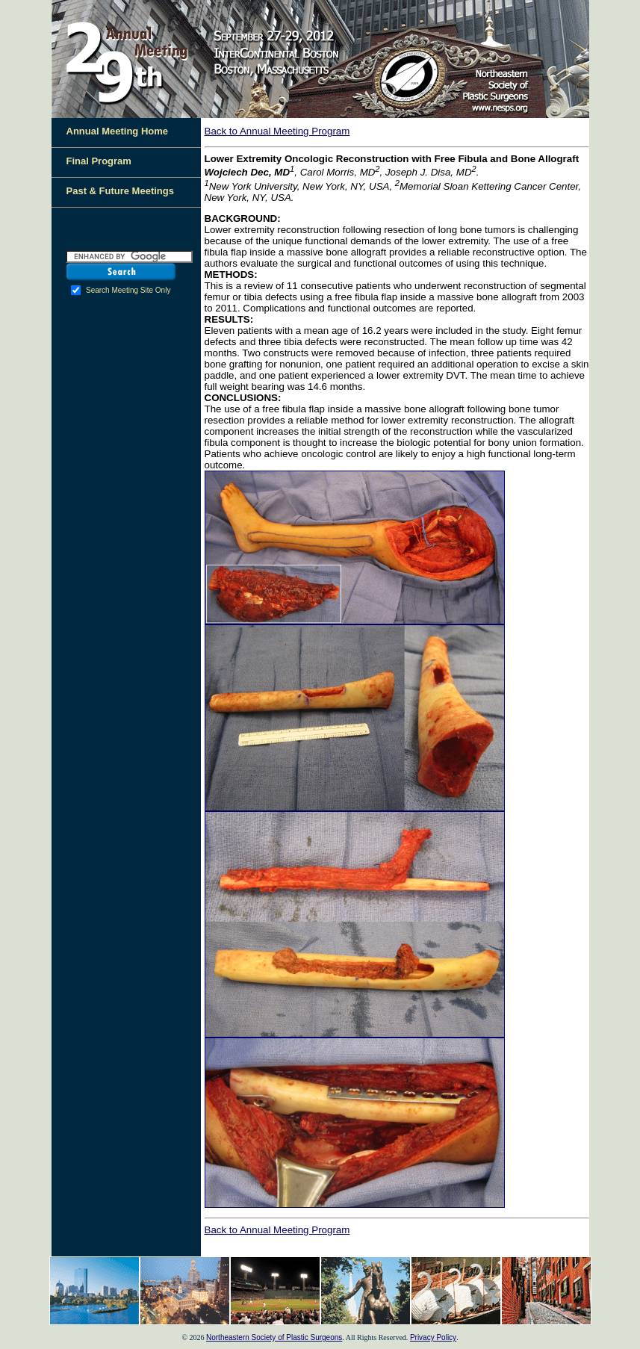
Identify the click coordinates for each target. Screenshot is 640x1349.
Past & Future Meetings (120, 190)
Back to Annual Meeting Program (277, 131)
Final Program (98, 161)
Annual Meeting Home (117, 131)
